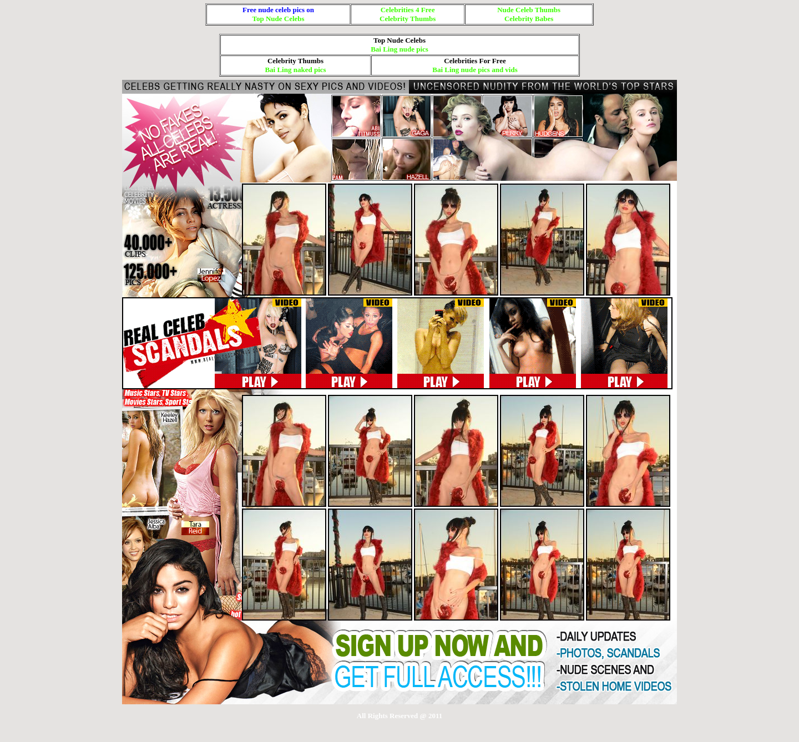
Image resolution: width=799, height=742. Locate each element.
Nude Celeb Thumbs (528, 10)
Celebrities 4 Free (408, 10)
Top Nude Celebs (278, 18)
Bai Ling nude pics (399, 49)
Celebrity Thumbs (408, 18)
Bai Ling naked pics (295, 69)
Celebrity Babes (528, 18)
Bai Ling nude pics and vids (475, 69)
